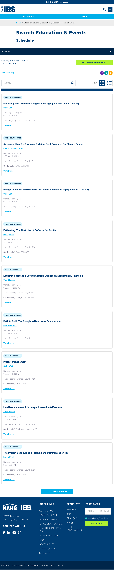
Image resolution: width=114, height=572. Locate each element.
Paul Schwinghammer (13, 148)
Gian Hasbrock (10, 325)
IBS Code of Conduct (52, 524)
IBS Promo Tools (49, 535)
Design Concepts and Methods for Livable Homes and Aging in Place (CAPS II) (46, 189)
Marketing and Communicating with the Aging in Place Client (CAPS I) (41, 103)
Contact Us (46, 510)
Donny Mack (8, 234)
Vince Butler (8, 108)
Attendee (91, 518)
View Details (9, 125)
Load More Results (57, 492)
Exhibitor (103, 518)
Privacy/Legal (47, 548)
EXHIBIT (85, 16)
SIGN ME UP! (96, 523)
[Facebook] (5, 533)
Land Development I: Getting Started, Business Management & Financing (43, 275)
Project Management (14, 361)
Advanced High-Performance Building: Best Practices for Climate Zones (43, 144)
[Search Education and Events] (35, 83)
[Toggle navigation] (110, 9)
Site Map (44, 553)
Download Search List (94, 62)
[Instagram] (20, 533)
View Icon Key (7, 72)
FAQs (42, 540)
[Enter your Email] (98, 511)
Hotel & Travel (48, 515)
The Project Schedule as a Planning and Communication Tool (36, 452)
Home (18, 23)
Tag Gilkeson (9, 280)
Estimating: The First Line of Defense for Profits (29, 230)
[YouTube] (15, 533)
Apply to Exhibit (49, 519)
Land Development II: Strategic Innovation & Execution (33, 407)
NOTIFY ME (28, 16)
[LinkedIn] (9, 533)
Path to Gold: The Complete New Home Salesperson (32, 321)
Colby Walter (9, 366)
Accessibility (47, 544)
